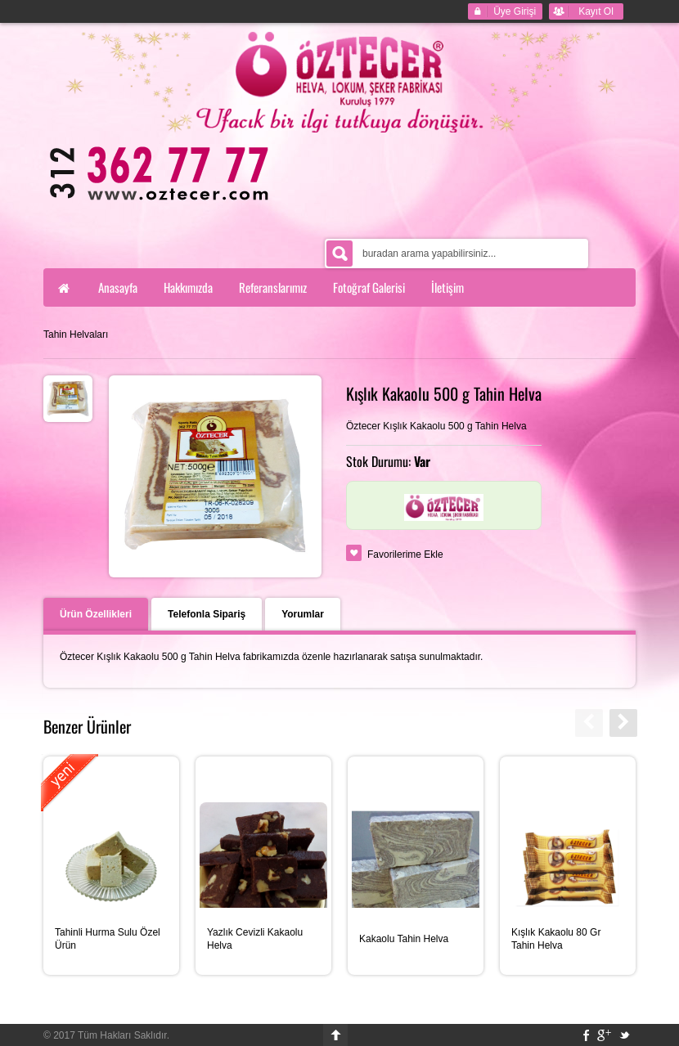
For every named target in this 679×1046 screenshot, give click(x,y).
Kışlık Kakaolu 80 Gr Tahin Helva (555, 939)
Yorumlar (302, 614)
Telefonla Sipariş (206, 614)
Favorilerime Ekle (405, 554)
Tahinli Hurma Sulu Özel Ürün (107, 939)
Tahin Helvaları (75, 334)
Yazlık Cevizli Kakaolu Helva (255, 939)
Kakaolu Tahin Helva (403, 939)
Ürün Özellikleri (96, 614)
